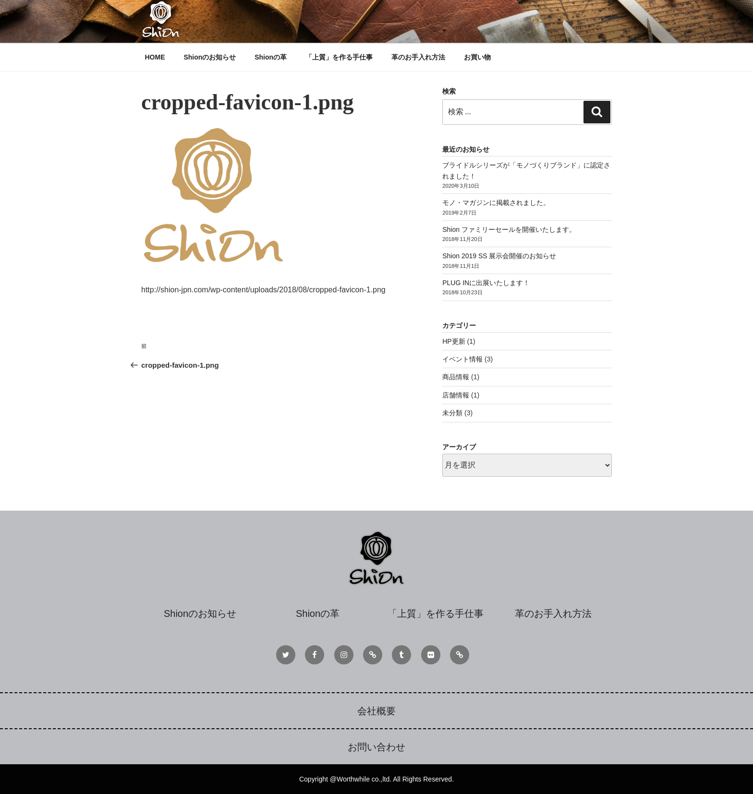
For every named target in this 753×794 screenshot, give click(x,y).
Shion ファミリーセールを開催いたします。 (509, 229)
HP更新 (453, 341)
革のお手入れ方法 (418, 57)
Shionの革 (271, 57)
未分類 (452, 413)
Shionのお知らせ (209, 57)
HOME (155, 57)
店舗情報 (455, 395)
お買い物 (477, 57)
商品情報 (455, 377)
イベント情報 (462, 359)
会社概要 (376, 711)
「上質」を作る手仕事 (339, 57)
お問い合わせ (376, 747)
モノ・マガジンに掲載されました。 (496, 202)
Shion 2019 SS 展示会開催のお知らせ (499, 256)
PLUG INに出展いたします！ (486, 283)
